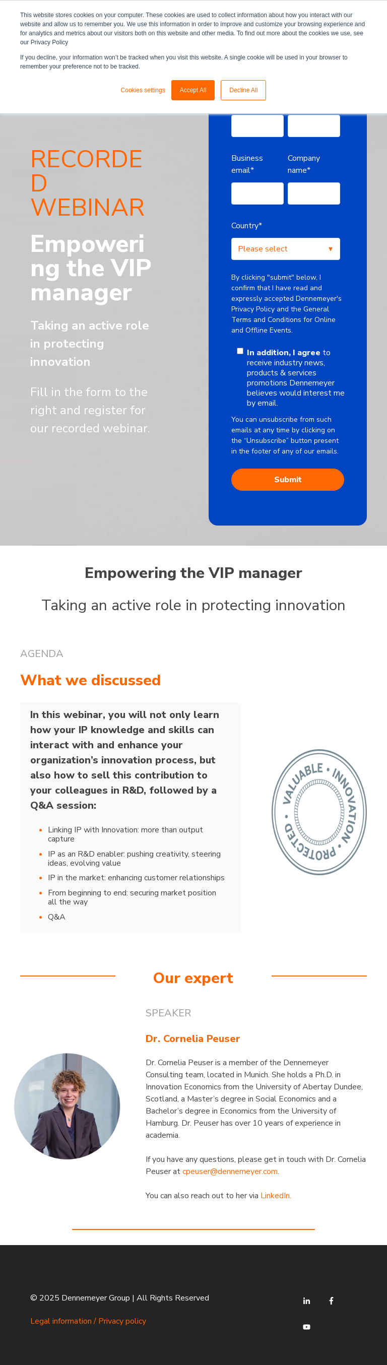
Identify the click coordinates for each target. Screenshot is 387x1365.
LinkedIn (275, 1195)
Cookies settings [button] (143, 90)
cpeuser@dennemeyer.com (230, 1171)
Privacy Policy (253, 309)
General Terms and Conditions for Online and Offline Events (283, 319)
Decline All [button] (243, 90)
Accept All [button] (193, 90)
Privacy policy (122, 1321)
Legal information (61, 1321)
